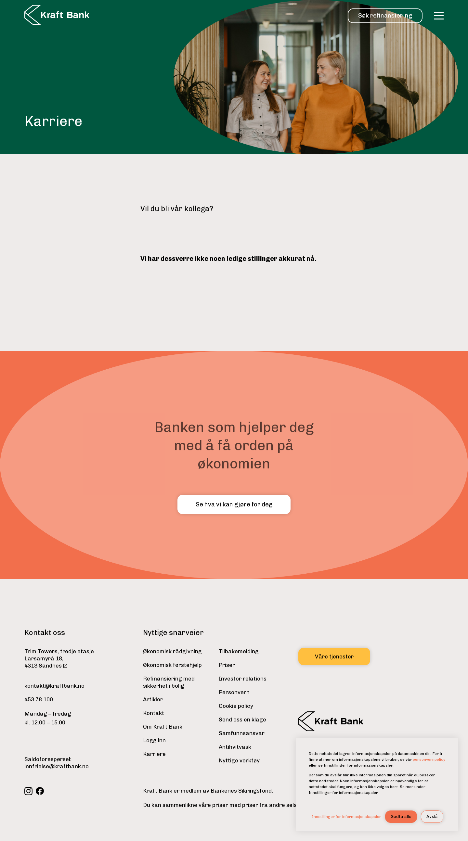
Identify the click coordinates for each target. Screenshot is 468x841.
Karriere (154, 754)
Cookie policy (236, 706)
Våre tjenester (334, 656)
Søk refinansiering (385, 15)
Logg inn (154, 740)
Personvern (234, 692)
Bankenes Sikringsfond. (242, 790)
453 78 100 (38, 699)
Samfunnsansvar (242, 733)
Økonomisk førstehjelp (172, 665)
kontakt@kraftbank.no (54, 685)
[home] (56, 16)
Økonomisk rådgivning (172, 651)
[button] (439, 16)
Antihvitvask (235, 747)
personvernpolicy (429, 759)
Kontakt (153, 713)
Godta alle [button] (401, 816)
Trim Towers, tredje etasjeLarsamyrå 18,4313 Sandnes (59, 658)
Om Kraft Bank (162, 726)
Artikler (153, 699)
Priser (227, 665)
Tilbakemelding (239, 651)
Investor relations (242, 678)
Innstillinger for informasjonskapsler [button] (346, 816)
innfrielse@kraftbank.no (56, 766)
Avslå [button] (432, 816)
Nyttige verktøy (239, 760)
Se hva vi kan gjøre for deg (234, 504)
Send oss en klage (242, 719)
